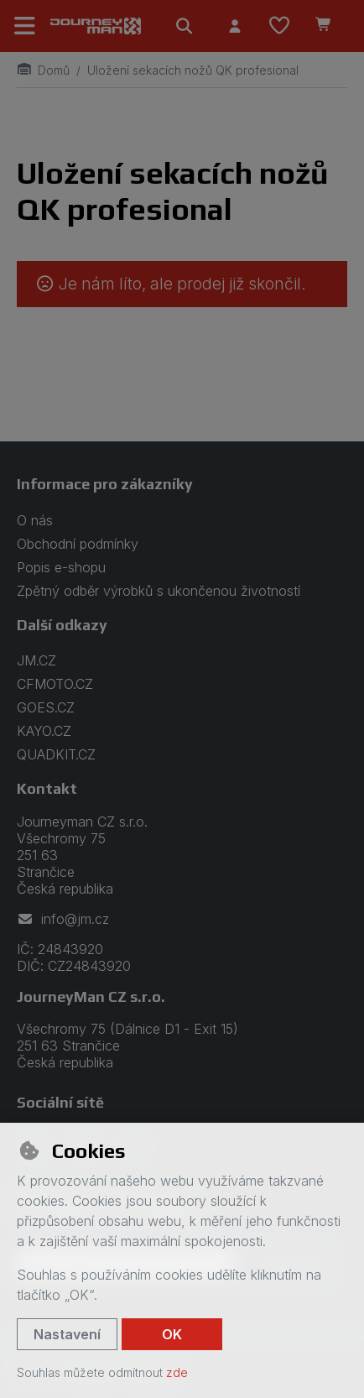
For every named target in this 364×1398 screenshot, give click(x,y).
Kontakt (47, 788)
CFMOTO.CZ (55, 684)
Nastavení (67, 1334)
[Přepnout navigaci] (25, 26)
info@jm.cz (63, 918)
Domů (43, 70)
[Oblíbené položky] (279, 26)
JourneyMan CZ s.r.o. (91, 996)
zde (177, 1372)
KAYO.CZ (44, 730)
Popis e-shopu (61, 567)
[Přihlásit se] (235, 26)
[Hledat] (184, 26)
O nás (35, 520)
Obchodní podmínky (77, 543)
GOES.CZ (46, 707)
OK (172, 1334)
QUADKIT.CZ (56, 754)
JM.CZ (36, 660)
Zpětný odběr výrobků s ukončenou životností (158, 590)
